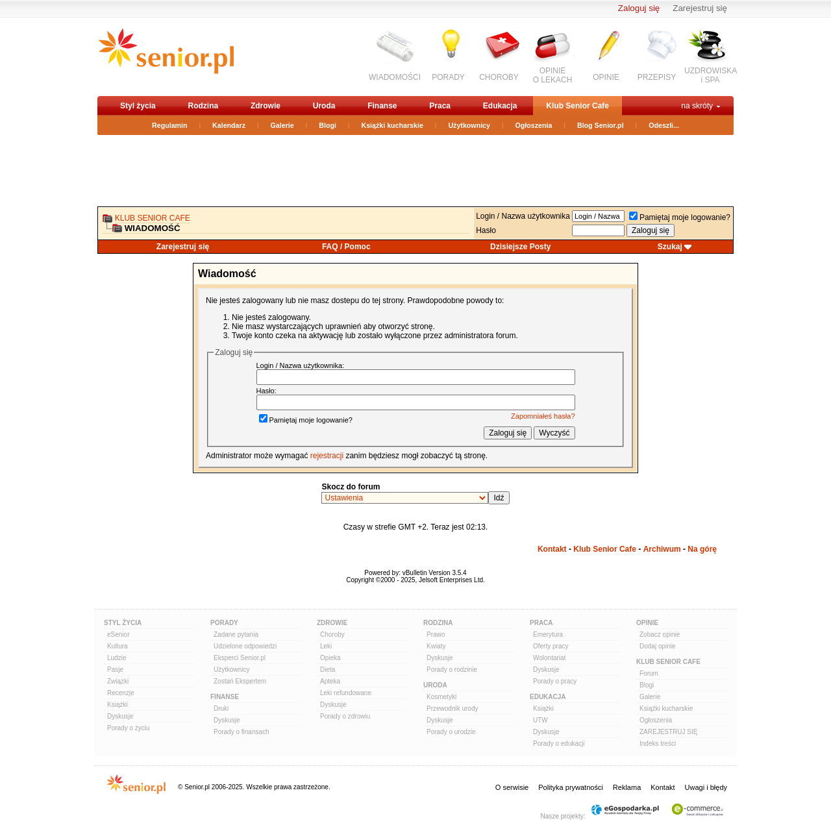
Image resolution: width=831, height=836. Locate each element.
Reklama (627, 787)
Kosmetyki (441, 696)
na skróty (697, 105)
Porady (224, 622)
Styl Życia (123, 622)
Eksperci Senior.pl (240, 657)
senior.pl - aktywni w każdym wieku (166, 56)
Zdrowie (265, 105)
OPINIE (606, 77)
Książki (117, 704)
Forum (648, 673)
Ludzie (116, 657)
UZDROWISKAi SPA (710, 75)
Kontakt (552, 549)
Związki (118, 681)
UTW (540, 720)
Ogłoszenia (533, 125)
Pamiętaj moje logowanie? (679, 217)
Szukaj (670, 246)
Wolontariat (549, 657)
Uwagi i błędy (706, 787)
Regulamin (169, 125)
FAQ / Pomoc (346, 246)
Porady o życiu (128, 727)
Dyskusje (120, 716)
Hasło (486, 230)
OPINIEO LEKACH (553, 75)
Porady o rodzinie (452, 669)
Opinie (647, 622)
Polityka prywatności (570, 787)
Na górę (702, 549)
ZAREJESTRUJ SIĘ (668, 731)
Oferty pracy (550, 646)
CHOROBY (499, 77)
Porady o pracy (555, 681)
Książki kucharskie (392, 125)
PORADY (448, 77)
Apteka (330, 681)
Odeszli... (664, 125)
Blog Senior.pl (600, 125)
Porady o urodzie (451, 731)
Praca (440, 105)
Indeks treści (657, 743)
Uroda (324, 105)
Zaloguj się (639, 8)
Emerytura (548, 634)
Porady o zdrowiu (345, 716)
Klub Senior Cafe (577, 105)
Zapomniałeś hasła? (543, 416)
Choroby (332, 634)
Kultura (117, 646)
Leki (326, 646)
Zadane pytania (236, 634)
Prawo (436, 634)
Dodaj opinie (657, 646)
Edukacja (500, 105)
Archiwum (662, 549)
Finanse (382, 105)
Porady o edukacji (559, 743)
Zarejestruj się (700, 8)
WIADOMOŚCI (395, 77)
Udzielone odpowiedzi (245, 646)
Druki (221, 708)
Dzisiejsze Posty (520, 246)
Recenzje (120, 692)
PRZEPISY (657, 77)
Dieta (327, 669)
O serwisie (511, 787)
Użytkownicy (469, 125)
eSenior (118, 634)
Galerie (282, 125)
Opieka (330, 657)
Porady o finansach (241, 731)
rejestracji (326, 455)
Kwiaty (436, 646)
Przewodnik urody (452, 708)
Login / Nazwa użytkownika (523, 216)
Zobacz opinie (659, 634)
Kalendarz (228, 125)
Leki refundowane (345, 692)
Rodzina (203, 105)
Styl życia (138, 105)
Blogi (327, 125)
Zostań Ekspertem (240, 681)
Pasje (115, 669)
